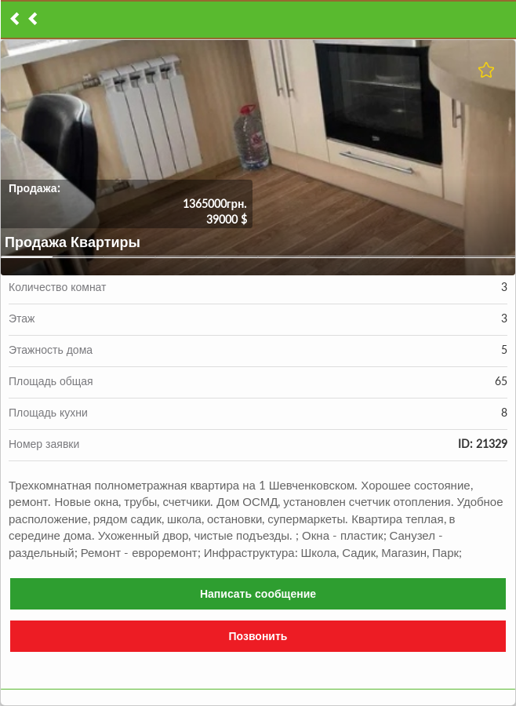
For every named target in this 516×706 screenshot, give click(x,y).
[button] (258, 157)
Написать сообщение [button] (258, 593)
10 (489, 257)
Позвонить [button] (258, 635)
